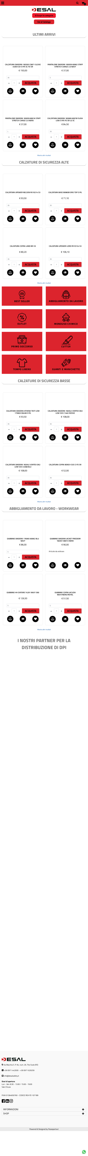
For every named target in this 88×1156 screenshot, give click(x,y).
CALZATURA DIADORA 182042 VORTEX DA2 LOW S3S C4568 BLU (23, 490)
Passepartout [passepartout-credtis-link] (53, 1154)
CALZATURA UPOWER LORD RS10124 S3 (65, 271)
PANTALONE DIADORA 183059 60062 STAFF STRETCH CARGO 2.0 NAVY (65, 90)
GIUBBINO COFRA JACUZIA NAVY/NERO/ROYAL (65, 618)
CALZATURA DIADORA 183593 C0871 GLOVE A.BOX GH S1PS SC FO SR (23, 90)
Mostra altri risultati (44, 180)
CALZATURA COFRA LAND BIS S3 (23, 271)
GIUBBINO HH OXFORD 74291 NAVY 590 (23, 617)
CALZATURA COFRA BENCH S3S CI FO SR (65, 489)
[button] (23, 116)
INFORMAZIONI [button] (11, 1134)
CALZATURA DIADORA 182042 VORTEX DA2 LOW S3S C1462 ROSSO (65, 437)
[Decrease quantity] (9, 107)
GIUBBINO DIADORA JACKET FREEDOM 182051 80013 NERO (65, 565)
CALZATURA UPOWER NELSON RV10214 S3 (22, 217)
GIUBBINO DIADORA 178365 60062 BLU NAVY (23, 565)
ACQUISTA (30, 108)
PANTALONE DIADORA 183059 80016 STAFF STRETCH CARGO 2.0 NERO (23, 144)
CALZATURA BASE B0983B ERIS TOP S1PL (65, 217)
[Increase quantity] (19, 107)
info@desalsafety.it (11, 1100)
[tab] (44, 1134)
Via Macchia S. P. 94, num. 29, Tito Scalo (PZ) (20, 1089)
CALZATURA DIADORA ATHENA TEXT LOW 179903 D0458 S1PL (23, 437)
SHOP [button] (6, 1138)
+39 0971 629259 (27, 1095)
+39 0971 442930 (11, 1095)
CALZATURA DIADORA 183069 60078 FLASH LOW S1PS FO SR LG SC (65, 144)
